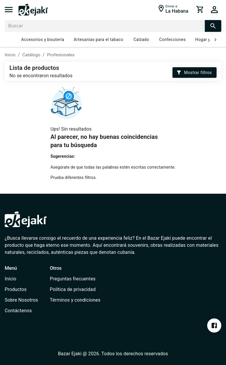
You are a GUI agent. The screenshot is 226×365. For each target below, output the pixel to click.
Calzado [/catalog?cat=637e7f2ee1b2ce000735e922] (141, 39)
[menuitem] (21, 279)
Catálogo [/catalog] (31, 54)
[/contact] (21, 310)
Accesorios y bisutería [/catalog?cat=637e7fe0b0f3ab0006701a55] (42, 39)
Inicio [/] (10, 54)
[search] (213, 26)
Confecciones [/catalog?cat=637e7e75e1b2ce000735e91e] (172, 39)
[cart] (200, 9)
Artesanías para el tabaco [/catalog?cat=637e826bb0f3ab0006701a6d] (98, 39)
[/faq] (75, 279)
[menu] (8, 9)
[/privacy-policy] (75, 289)
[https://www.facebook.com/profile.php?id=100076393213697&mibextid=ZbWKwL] (214, 325)
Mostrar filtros (194, 72)
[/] (33, 14)
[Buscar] (105, 26)
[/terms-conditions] (75, 300)
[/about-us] (21, 300)
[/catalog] (21, 289)
